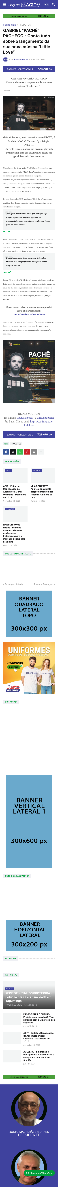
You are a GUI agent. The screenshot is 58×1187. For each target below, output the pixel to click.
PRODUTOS (25, 25)
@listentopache (45, 417)
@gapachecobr (25, 417)
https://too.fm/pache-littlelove (29, 314)
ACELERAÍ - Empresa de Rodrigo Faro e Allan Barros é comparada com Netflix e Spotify (38, 1056)
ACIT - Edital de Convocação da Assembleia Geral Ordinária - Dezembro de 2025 (14, 492)
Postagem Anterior (14, 584)
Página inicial (9, 25)
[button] (4, 4)
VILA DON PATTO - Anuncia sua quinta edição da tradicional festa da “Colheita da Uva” (42, 492)
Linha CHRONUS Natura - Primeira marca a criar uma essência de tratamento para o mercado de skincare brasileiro (14, 533)
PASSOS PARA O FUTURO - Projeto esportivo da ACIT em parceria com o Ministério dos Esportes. (39, 1018)
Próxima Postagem (43, 584)
